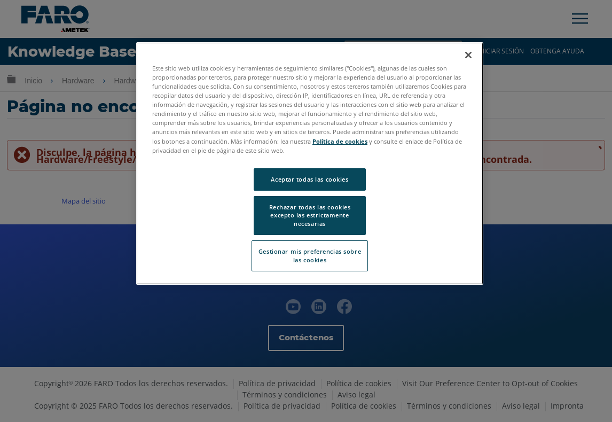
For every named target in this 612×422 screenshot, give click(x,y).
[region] (309, 163)
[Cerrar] (468, 55)
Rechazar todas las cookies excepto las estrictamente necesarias (310, 215)
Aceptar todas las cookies (309, 179)
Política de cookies (339, 141)
